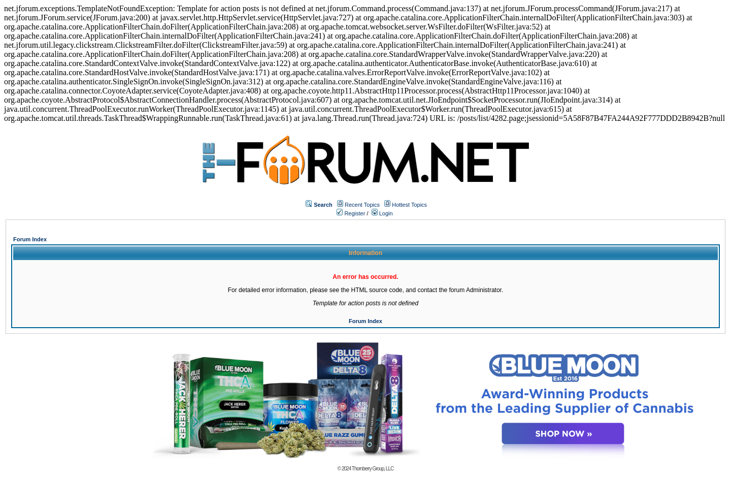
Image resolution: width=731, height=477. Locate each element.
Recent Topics (362, 205)
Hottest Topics (409, 205)
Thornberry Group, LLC (372, 468)
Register (351, 213)
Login (382, 213)
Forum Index (30, 239)
